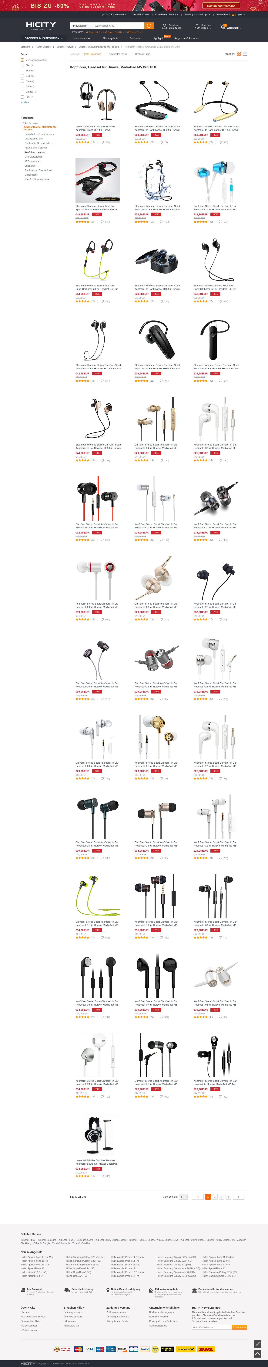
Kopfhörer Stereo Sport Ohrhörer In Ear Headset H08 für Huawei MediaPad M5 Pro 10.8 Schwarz (97, 1005)
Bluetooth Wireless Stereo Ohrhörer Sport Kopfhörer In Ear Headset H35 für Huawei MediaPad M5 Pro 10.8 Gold (98, 448)
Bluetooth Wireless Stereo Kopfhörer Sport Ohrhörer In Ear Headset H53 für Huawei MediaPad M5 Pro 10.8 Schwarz (97, 209)
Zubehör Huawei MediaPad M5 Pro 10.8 (99, 47)
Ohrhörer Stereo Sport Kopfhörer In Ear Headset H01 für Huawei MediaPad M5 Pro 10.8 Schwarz (156, 1084)
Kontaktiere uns (71, 1325)
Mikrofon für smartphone (37, 179)
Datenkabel (30, 166)
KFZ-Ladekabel (32, 161)
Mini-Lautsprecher (34, 156)
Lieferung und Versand (117, 1316)
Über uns (25, 1312)
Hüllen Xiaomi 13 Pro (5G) (34, 1272)
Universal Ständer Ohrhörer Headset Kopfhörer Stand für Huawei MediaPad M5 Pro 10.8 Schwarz (96, 1164)
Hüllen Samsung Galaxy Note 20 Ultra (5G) (178, 1268)
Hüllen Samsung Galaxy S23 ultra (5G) (85, 1257)
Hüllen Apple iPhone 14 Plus (125, 1264)
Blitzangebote (110, 38)
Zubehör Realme (137, 1240)
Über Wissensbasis (73, 1316)
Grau (28, 81)
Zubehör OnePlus (81, 1243)
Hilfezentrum (70, 1321)
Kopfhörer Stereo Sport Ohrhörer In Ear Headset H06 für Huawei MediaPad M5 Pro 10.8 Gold (215, 1005)
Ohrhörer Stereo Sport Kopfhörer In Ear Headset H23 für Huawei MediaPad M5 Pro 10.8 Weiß (97, 766)
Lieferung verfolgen (73, 1312)
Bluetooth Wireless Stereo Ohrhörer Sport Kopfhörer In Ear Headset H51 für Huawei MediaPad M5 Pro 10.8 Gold (216, 130)
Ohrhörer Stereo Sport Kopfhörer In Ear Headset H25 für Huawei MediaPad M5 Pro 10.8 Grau (156, 686)
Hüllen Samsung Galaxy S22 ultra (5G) (176, 1257)
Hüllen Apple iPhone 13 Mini (216, 1264)
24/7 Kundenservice (116, 14)
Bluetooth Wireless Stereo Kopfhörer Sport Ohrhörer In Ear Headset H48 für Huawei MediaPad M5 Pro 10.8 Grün (96, 289)
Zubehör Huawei (65, 47)
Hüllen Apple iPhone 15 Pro (35, 1261)
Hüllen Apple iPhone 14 (123, 1268)
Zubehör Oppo (119, 1240)
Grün (28, 86)
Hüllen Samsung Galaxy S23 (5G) (83, 1264)
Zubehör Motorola (61, 1243)
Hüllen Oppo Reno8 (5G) (78, 1272)
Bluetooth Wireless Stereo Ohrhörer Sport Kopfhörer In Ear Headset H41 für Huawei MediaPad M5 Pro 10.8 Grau (98, 368)
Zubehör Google (42, 1243)
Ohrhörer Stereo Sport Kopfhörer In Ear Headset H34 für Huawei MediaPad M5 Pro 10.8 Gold (156, 448)
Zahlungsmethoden (116, 1312)
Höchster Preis (143, 54)
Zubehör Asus (214, 1240)
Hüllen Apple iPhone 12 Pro (125, 1276)
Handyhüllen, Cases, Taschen (40, 134)
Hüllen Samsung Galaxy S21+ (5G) (219, 1272)
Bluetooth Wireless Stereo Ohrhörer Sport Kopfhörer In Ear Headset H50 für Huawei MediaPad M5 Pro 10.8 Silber (157, 209)
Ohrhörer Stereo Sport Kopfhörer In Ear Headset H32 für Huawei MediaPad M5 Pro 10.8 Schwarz (97, 527)
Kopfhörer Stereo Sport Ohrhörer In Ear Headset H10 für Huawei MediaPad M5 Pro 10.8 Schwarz (156, 925)
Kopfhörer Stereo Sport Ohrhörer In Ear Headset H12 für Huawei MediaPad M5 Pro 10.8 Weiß (215, 845)
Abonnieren (239, 1327)
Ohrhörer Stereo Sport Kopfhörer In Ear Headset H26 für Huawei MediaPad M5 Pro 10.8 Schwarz (97, 686)
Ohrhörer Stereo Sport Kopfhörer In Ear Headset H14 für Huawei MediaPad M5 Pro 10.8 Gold (156, 845)
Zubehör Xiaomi (85, 1240)
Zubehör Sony (102, 1240)
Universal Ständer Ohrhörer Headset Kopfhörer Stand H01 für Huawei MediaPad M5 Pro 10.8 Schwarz (95, 130)
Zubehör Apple (28, 1240)
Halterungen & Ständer (36, 147)
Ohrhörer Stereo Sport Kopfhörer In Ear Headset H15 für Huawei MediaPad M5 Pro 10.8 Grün (97, 845)
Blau (28, 65)
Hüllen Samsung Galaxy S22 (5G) (174, 1264)
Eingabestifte (31, 175)
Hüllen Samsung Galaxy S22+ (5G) (174, 1261)
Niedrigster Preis (118, 54)
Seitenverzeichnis (158, 1325)
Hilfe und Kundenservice (33, 1316)
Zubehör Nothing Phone (193, 1240)
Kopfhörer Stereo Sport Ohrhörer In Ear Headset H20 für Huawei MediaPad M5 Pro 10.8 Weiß (215, 766)
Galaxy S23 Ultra (114, 32)
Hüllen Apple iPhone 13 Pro (216, 1261)
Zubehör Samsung (47, 1240)
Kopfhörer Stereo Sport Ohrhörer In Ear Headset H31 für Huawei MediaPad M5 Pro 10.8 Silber (156, 527)
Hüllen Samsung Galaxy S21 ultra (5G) (176, 1276)
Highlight (158, 38)
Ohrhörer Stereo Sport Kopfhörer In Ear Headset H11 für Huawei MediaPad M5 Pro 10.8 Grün (97, 925)
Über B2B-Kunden (141, 14)
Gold (28, 76)
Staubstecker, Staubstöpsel (38, 170)
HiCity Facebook (29, 1325)
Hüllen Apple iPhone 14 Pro (125, 1261)
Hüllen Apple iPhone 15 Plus (35, 1264)
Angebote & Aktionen (186, 38)
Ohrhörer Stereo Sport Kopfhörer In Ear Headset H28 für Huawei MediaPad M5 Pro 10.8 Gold (156, 607)
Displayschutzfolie (34, 138)
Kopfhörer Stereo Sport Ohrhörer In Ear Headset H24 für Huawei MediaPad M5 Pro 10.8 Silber (215, 686)
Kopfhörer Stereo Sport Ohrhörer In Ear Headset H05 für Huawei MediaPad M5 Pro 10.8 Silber (97, 1084)
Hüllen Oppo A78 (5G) (77, 1276)
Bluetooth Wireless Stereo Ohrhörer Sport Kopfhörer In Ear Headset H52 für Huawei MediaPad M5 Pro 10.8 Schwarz (157, 130)
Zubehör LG (229, 1240)
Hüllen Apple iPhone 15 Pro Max (37, 1257)
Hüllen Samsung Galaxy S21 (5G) (219, 1276)
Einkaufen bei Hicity (31, 1321)
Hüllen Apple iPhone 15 (32, 1268)
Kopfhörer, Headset (35, 152)
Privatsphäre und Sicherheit (163, 1321)
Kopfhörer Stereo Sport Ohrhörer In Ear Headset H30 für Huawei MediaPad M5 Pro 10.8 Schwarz (215, 527)
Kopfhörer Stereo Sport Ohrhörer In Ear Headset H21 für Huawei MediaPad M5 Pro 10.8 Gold (156, 766)
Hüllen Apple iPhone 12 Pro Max (127, 1272)
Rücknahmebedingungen (161, 1312)
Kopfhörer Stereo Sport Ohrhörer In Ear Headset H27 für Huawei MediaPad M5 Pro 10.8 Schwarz (215, 607)
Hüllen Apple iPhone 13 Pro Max (218, 1257)
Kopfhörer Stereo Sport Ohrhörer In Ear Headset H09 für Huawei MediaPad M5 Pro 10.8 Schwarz (215, 925)
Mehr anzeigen (33, 60)
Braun (29, 70)
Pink (28, 97)
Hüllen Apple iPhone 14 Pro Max (127, 1257)
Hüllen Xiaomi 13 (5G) (32, 1276)
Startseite (25, 47)
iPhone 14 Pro (94, 32)
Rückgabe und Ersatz (117, 1321)
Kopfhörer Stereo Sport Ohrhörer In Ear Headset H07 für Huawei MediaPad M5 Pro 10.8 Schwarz (156, 1005)
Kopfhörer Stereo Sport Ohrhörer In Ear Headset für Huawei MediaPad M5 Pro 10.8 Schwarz (215, 1084)
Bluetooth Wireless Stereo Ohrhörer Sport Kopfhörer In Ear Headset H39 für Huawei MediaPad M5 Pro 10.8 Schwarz (157, 368)
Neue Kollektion (82, 38)
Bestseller (135, 38)
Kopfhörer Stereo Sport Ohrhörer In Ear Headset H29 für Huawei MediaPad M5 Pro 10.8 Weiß (97, 607)
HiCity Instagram (29, 1330)
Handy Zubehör (44, 47)
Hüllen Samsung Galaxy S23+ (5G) (84, 1261)
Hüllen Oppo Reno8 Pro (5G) (80, 1268)
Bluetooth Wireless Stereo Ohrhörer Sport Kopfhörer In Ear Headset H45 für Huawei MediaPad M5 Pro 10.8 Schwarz (157, 289)
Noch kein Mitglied (158, 1316)
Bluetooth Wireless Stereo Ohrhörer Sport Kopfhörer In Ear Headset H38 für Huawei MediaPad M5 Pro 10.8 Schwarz (216, 368)
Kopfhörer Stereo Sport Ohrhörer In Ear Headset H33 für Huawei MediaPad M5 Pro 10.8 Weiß (215, 448)
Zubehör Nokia (155, 1240)
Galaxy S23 (134, 32)
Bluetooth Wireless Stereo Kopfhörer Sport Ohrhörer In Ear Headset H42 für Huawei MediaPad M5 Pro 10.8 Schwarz (216, 289)
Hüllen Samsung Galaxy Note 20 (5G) (176, 1272)
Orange (29, 91)
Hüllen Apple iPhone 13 (214, 1268)
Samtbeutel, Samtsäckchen (38, 143)
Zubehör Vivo (171, 1240)
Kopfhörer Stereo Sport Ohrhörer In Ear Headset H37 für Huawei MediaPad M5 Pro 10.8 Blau (215, 209)
